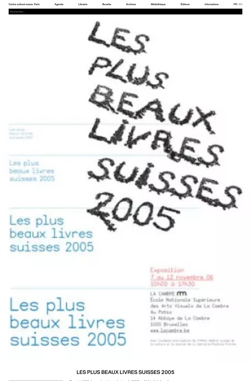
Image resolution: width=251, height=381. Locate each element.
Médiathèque (158, 4)
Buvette (106, 4)
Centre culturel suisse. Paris (24, 4)
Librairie (82, 4)
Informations (212, 4)
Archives (131, 4)
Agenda (59, 4)
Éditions (185, 4)
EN (240, 4)
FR (235, 4)
